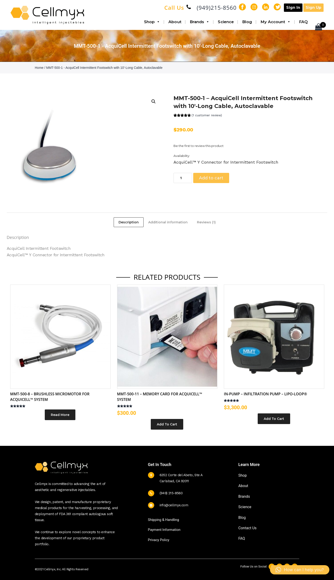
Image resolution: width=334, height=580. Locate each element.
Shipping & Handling (163, 520)
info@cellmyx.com (174, 505)
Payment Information (164, 530)
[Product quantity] (182, 178)
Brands (200, 21)
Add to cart (211, 178)
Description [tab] (129, 222)
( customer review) (207, 115)
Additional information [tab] (168, 222)
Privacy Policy (158, 540)
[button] (153, 101)
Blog (247, 21)
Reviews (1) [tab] (206, 222)
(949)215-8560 (217, 7)
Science (226, 21)
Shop (152, 21)
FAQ (303, 21)
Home (39, 68)
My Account (275, 21)
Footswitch (60, 248)
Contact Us (247, 528)
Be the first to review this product (198, 146)
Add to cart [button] (167, 424)
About (174, 21)
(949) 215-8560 (171, 493)
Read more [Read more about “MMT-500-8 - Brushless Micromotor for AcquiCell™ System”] (60, 415)
